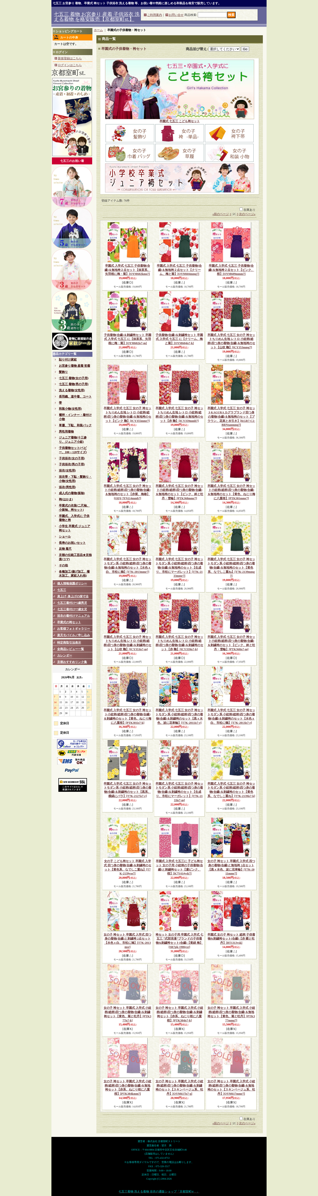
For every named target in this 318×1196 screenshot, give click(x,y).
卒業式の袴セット (69, 622)
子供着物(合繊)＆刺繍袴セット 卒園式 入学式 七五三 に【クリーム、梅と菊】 (179, 339)
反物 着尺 (65, 548)
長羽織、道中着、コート (75, 396)
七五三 (61, 590)
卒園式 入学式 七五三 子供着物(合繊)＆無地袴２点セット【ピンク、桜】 (231, 270)
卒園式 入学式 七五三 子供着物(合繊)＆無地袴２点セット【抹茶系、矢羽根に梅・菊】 (127, 270)
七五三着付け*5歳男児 (72, 603)
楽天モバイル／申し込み (73, 635)
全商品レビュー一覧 (70, 649)
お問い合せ (176, 15)
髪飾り (63, 372)
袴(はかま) (66, 499)
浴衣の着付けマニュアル (73, 615)
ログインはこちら (70, 65)
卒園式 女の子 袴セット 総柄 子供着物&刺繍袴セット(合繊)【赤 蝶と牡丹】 (231, 939)
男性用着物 (66, 431)
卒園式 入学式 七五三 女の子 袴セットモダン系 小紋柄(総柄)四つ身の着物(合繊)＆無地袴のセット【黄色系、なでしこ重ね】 (231, 567)
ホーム (98, 30)
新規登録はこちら (70, 58)
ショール (65, 536)
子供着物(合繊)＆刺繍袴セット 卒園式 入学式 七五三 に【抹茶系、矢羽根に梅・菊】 (127, 339)
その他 (63, 565)
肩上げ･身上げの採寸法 (72, 596)
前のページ (220, 214)
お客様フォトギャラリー (73, 628)
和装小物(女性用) (70, 408)
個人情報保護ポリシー (72, 583)
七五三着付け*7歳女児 (72, 609)
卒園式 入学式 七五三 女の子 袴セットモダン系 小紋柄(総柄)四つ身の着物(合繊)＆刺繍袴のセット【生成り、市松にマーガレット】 (179, 792)
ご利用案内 (154, 15)
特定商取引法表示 (69, 642)
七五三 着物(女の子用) (73, 378)
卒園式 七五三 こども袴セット (179, 121)
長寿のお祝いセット (72, 542)
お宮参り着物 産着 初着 (74, 365)
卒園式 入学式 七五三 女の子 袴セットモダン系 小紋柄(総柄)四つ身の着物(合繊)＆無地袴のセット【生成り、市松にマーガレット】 (179, 567)
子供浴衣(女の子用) (72, 458)
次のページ (247, 214)
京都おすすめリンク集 (72, 662)
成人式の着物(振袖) (72, 493)
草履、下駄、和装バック (75, 425)
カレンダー (64, 655)
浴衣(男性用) (67, 487)
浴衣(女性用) (67, 470)
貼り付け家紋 (68, 359)
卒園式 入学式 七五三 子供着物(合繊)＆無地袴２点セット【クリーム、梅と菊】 (179, 270)
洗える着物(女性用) (72, 390)
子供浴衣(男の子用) (72, 464)
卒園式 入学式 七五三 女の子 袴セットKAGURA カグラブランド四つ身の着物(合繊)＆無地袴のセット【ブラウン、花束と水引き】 (231, 416)
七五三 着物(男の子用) (73, 384)
